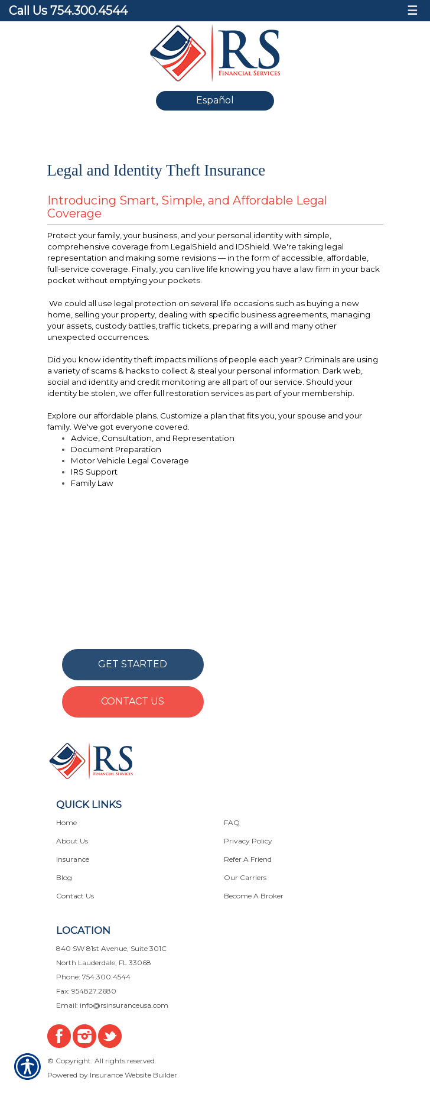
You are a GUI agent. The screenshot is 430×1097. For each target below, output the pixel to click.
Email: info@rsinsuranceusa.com (112, 1005)
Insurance (72, 859)
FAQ (232, 822)
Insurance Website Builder (133, 1074)
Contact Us (132, 701)
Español (215, 100)
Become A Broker (254, 895)
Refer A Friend (248, 859)
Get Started (132, 664)
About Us (72, 840)
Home (66, 822)
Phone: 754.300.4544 (93, 976)
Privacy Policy (248, 840)
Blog (64, 877)
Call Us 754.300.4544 (68, 11)
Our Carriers (245, 877)
